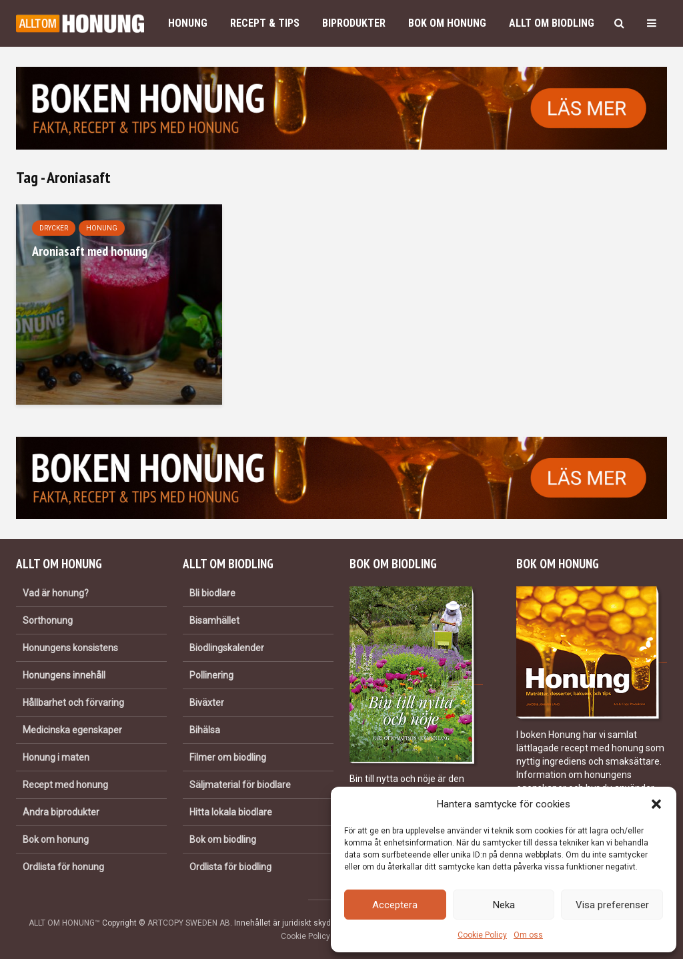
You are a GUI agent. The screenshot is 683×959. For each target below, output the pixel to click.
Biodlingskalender (226, 647)
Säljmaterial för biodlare (240, 784)
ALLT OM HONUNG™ (64, 923)
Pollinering (211, 675)
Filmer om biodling (227, 757)
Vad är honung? (56, 593)
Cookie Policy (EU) (314, 936)
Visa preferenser (612, 905)
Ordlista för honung (63, 866)
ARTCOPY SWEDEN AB (188, 923)
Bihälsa (204, 730)
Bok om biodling (222, 839)
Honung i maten (56, 757)
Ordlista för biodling (230, 866)
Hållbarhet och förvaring (73, 702)
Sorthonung (48, 620)
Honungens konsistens (70, 647)
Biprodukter (354, 23)
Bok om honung (447, 23)
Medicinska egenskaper (72, 730)
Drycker (53, 228)
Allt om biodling (551, 23)
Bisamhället (214, 620)
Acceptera (395, 905)
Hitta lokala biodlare (230, 812)
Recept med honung (65, 784)
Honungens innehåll (64, 675)
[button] (656, 804)
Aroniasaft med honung (89, 251)
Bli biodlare (212, 593)
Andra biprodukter (61, 812)
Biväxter (206, 702)
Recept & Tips (264, 23)
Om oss (528, 935)
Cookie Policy (482, 935)
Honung (187, 23)
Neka (504, 905)
